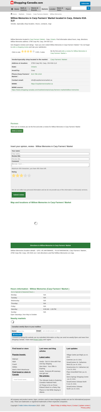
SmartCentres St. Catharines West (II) (76, 364)
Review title (16, 156)
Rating (14, 172)
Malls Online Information (27, 406)
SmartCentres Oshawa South (74, 388)
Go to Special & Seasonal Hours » (22, 293)
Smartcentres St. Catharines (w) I (78, 369)
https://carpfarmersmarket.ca (42, 84)
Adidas (14, 367)
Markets (45, 9)
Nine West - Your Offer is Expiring (47, 368)
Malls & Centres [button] (25, 9)
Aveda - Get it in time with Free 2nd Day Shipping (50, 363)
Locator (52, 9)
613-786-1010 (36, 74)
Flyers (68, 9)
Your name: (16, 151)
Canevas (74, 360)
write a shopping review (20, 47)
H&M (14, 362)
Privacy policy (38, 340)
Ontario (53, 39)
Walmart (15, 360)
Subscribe (85, 3)
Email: (39, 331)
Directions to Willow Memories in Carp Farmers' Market (50, 246)
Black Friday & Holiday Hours (61, 406)
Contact (75, 406)
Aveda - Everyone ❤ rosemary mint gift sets (49, 373)
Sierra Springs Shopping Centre (77, 379)
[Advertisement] (51, 32)
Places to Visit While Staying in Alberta (50, 392)
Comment (15, 161)
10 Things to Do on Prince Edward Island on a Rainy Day (49, 387)
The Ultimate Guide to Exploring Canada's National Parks (50, 382)
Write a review (17, 131)
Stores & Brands (34, 9)
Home (16, 9)
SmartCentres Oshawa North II (76, 383)
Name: (14, 332)
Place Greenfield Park (77, 374)
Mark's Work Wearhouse (20, 370)
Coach (14, 365)
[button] (12, 9)
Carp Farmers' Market (37, 39)
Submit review (18, 195)
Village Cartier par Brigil (77, 357)
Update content (84, 406)
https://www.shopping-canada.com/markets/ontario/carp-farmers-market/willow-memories (45, 90)
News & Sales (60, 9)
